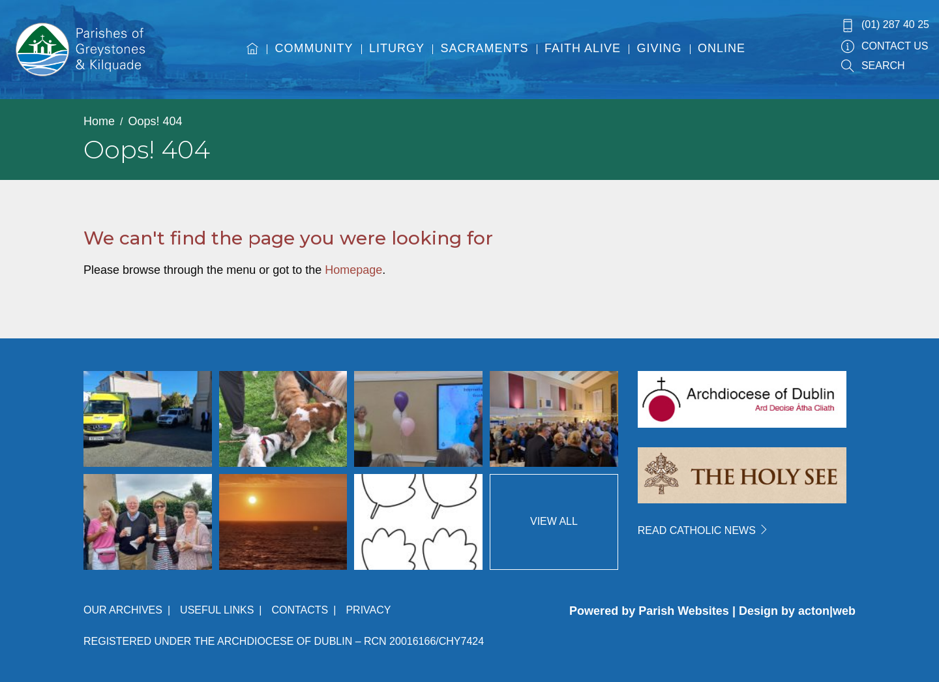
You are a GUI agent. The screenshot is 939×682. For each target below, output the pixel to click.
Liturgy (397, 48)
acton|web (827, 610)
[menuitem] (252, 60)
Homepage (353, 269)
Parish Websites (683, 610)
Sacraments (485, 48)
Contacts (299, 609)
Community (314, 48)
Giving (659, 48)
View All (554, 521)
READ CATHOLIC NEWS (703, 530)
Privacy (368, 609)
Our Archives (122, 609)
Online (721, 48)
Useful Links (217, 609)
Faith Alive (582, 48)
